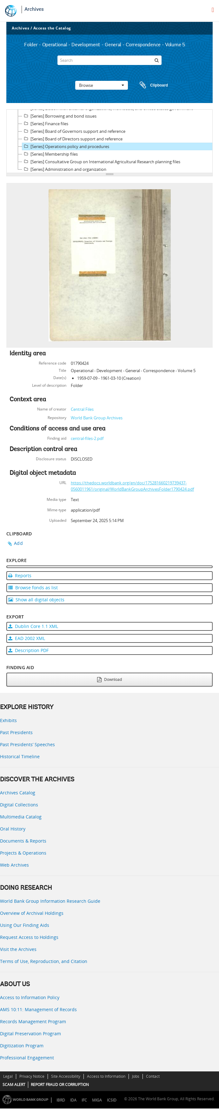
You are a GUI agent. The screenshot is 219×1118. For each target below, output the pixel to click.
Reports (19, 575)
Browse (101, 85)
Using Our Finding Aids (24, 925)
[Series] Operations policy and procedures (65, 146)
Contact (153, 1076)
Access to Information (106, 1076)
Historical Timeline (20, 756)
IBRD (60, 1100)
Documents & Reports (23, 841)
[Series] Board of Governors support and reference (73, 131)
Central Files (82, 409)
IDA (73, 1100)
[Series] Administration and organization (64, 169)
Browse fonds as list (33, 588)
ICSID (111, 1100)
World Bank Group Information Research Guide (50, 901)
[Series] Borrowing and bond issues (59, 116)
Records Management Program (33, 1021)
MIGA (97, 1100)
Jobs (135, 1076)
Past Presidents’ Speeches (27, 744)
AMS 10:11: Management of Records (38, 1009)
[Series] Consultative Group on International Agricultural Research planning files (101, 161)
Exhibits (8, 720)
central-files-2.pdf (87, 438)
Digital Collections (19, 805)
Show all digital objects (36, 600)
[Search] (109, 60)
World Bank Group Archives (97, 418)
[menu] (212, 10)
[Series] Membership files (50, 154)
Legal (8, 1076)
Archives (34, 9)
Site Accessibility (65, 1076)
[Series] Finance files (45, 123)
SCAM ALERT (14, 1084)
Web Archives (14, 865)
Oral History (12, 829)
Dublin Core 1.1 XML (33, 626)
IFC (84, 1100)
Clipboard (150, 85)
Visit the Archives (18, 949)
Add (18, 543)
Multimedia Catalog (21, 817)
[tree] (109, 141)
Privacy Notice (31, 1076)
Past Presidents (16, 732)
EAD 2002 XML (26, 638)
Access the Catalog (52, 28)
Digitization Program (21, 1046)
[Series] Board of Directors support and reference (72, 139)
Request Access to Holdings (29, 937)
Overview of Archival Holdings (31, 913)
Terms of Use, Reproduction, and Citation (43, 961)
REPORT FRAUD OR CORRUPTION (60, 1084)
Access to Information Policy (29, 997)
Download (109, 679)
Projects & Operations (23, 853)
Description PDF (28, 650)
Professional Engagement (27, 1058)
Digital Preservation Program (30, 1034)
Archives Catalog (17, 793)
